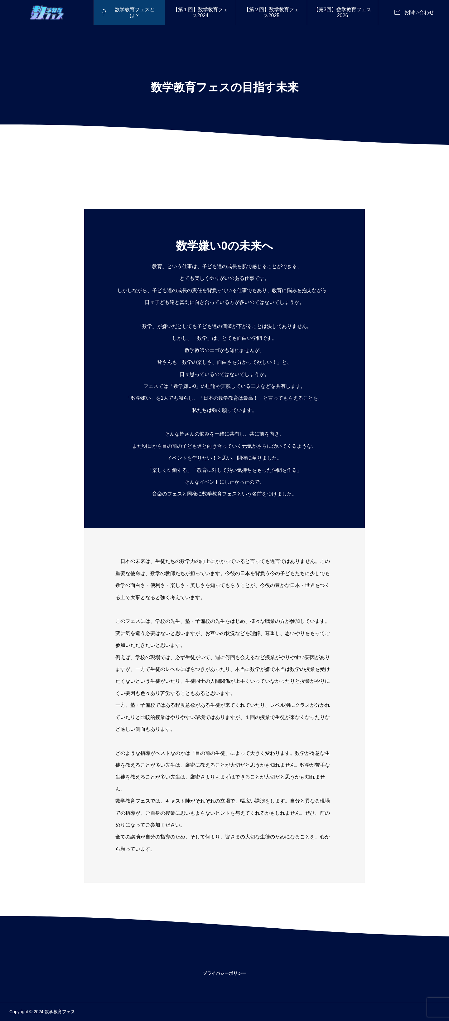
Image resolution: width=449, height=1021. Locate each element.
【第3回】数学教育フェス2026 (342, 12)
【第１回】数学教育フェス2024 (200, 12)
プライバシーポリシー (224, 973)
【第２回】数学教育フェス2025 (271, 12)
